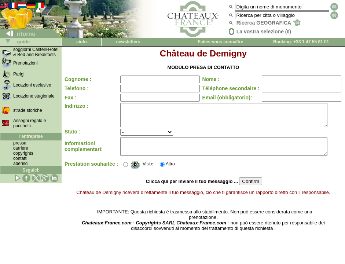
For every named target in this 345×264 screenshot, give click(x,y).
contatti (20, 158)
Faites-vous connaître (220, 41)
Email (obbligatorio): (221, 97)
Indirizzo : (76, 106)
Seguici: (31, 170)
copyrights (23, 153)
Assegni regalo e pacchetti (29, 123)
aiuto (81, 41)
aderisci (20, 163)
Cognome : (78, 79)
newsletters (128, 41)
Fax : (71, 97)
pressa (19, 143)
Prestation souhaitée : (78, 171)
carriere (20, 148)
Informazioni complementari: (84, 152)
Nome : (204, 79)
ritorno (18, 34)
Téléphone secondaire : (224, 88)
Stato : (73, 136)
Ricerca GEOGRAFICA (268, 23)
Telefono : (77, 88)
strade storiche (27, 110)
